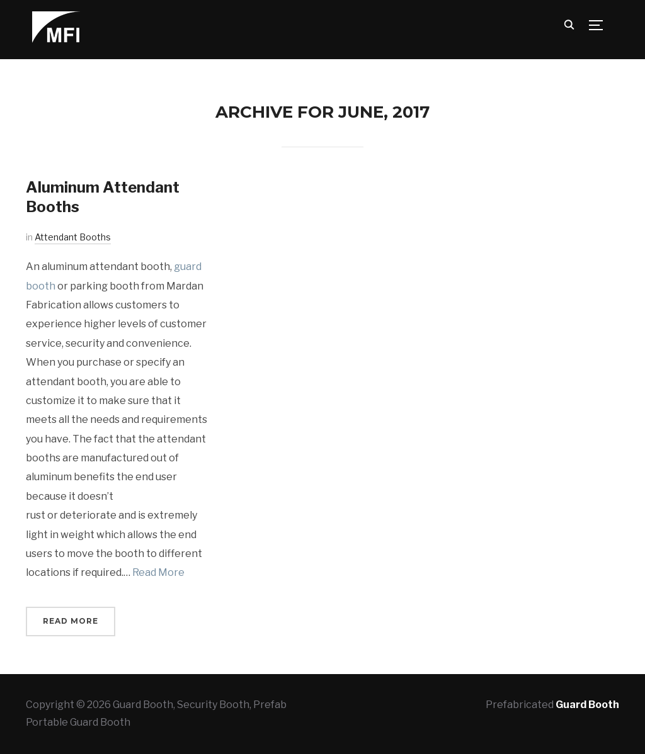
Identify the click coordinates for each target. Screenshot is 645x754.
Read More (158, 572)
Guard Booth (587, 705)
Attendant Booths (73, 237)
